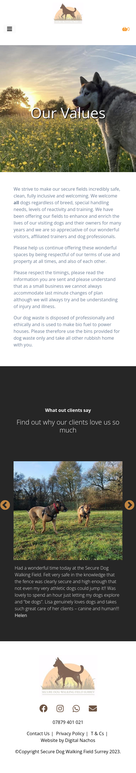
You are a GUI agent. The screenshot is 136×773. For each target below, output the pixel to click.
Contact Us (38, 733)
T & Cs (97, 733)
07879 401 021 (68, 722)
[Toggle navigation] (9, 29)
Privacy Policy (70, 733)
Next (126, 503)
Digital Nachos (80, 740)
